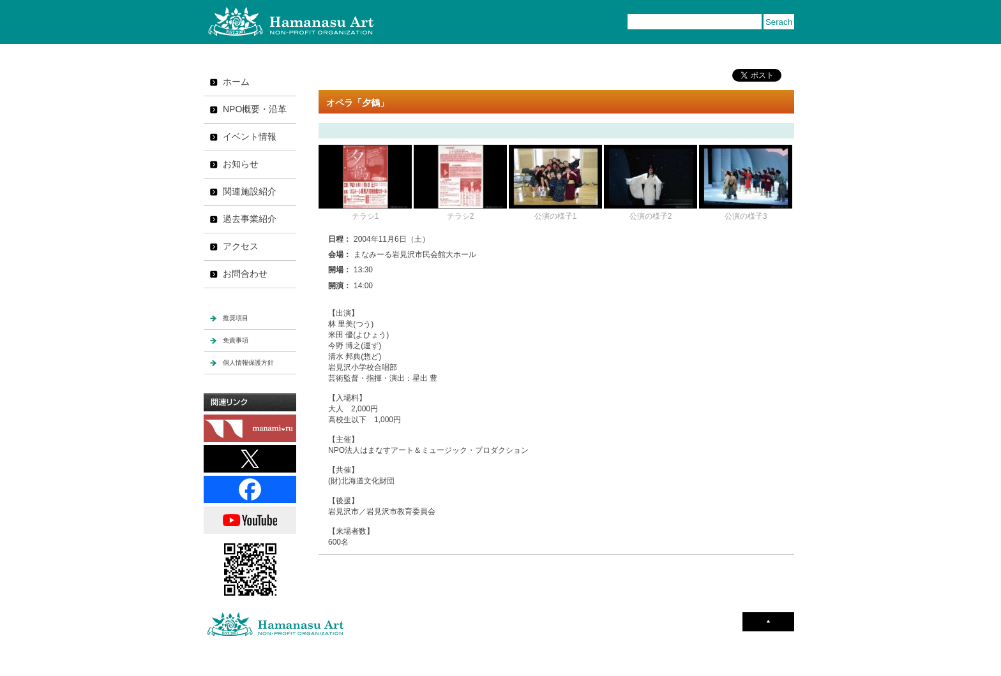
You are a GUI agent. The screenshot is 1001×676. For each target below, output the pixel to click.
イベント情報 (249, 136)
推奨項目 (235, 317)
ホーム (236, 82)
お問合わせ (245, 273)
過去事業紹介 (249, 219)
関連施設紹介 (249, 191)
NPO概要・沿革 (255, 109)
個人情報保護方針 (248, 362)
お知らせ (241, 164)
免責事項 (235, 340)
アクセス (241, 246)
